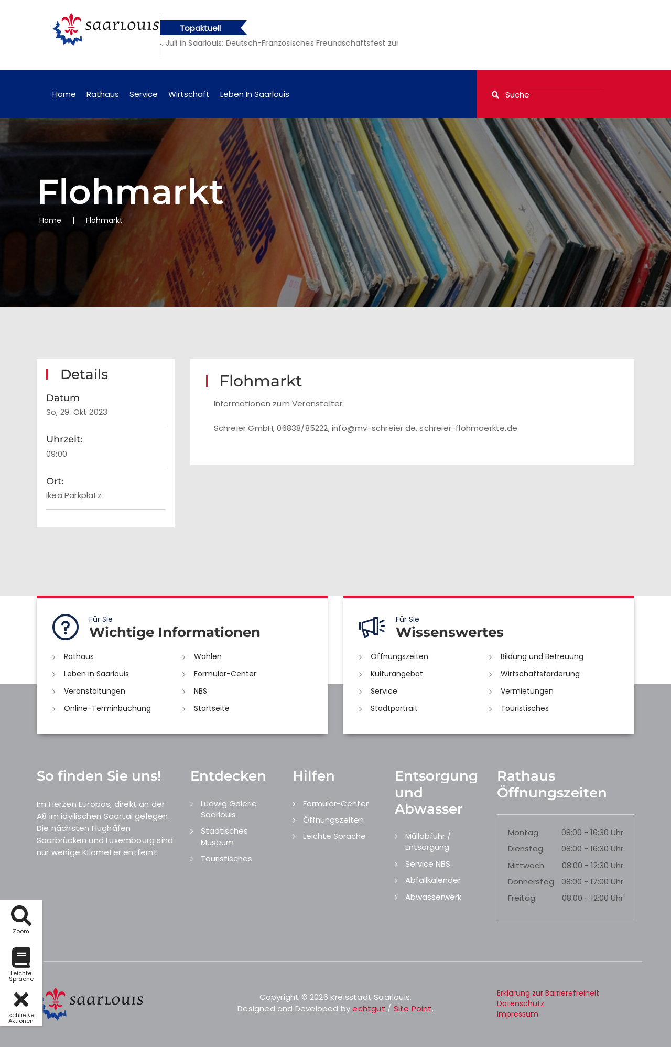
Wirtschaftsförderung (540, 673)
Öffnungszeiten (399, 656)
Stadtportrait (394, 708)
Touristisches (525, 708)
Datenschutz (520, 1003)
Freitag (521, 897)
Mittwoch (526, 865)
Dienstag (525, 848)
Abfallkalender (433, 880)
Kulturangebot (397, 673)
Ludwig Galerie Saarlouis (229, 809)
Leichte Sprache (334, 835)
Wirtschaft (189, 94)
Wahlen (208, 656)
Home (64, 94)
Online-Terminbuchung (107, 708)
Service (143, 94)
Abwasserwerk (433, 896)
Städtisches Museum (224, 836)
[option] (328, 43)
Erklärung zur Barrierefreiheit (548, 993)
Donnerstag (531, 881)
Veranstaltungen (94, 691)
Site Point (413, 1008)
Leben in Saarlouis (254, 94)
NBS (200, 691)
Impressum (517, 1014)
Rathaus (102, 94)
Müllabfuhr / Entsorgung (428, 841)
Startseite (212, 708)
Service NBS (427, 863)
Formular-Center (225, 673)
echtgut (368, 1008)
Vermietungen (527, 691)
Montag (523, 832)
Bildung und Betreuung (542, 656)
